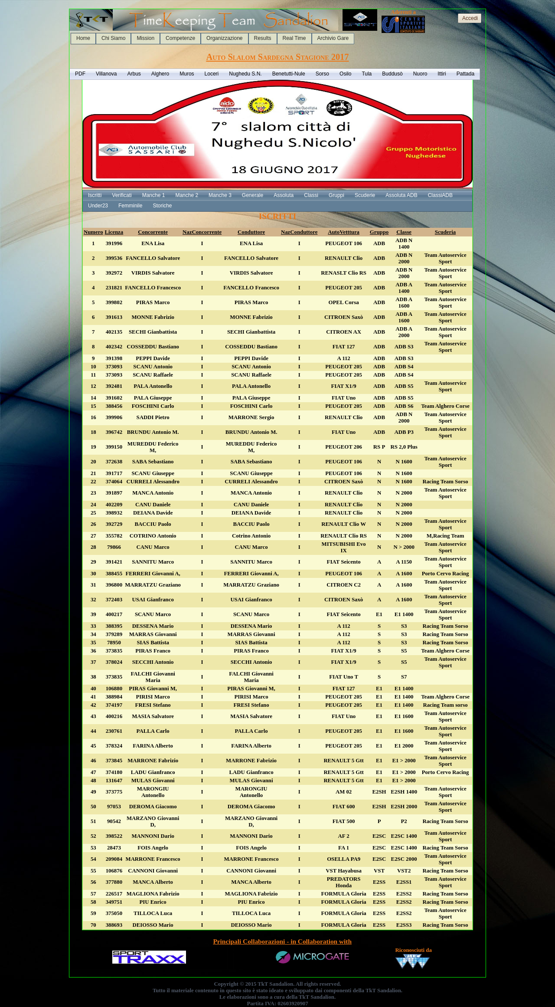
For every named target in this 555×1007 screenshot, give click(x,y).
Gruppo (379, 232)
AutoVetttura (343, 232)
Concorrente (153, 232)
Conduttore (251, 232)
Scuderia (445, 232)
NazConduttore (299, 232)
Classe (403, 232)
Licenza (114, 232)
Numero (93, 232)
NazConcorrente (202, 232)
